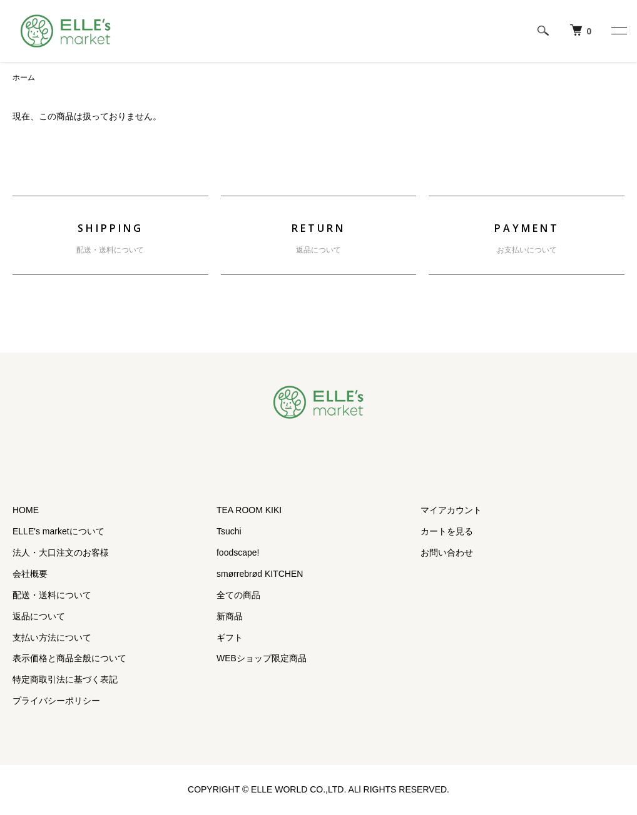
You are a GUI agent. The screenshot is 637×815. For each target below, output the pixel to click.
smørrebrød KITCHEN (260, 574)
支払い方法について (52, 637)
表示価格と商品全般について (69, 658)
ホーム (24, 77)
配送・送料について (110, 250)
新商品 (230, 616)
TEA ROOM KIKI (249, 510)
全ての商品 (238, 595)
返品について (318, 250)
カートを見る (446, 531)
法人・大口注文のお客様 (61, 553)
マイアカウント (451, 510)
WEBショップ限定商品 (262, 658)
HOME (26, 510)
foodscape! (238, 553)
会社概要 (30, 574)
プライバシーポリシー (56, 701)
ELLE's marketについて (58, 531)
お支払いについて (527, 250)
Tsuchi (229, 531)
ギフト (230, 637)
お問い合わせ (446, 553)
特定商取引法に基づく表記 (65, 679)
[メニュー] (618, 30)
